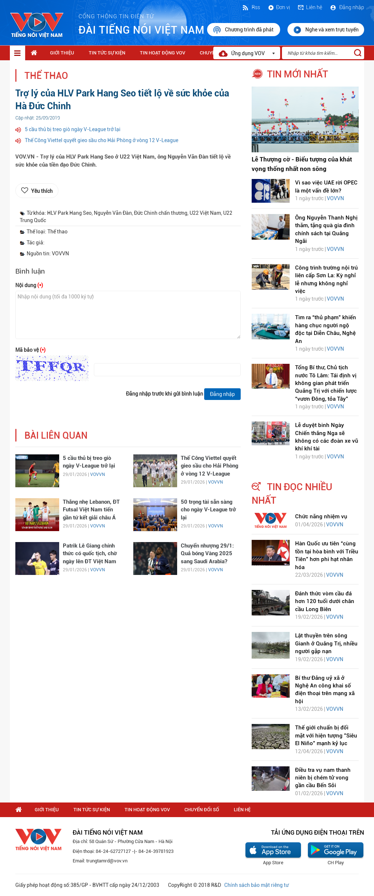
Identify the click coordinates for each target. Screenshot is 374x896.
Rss (251, 7)
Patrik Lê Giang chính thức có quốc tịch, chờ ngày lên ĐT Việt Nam (90, 553)
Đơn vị (278, 7)
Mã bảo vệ (30, 350)
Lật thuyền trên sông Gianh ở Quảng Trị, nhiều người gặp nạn (326, 643)
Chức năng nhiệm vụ (321, 516)
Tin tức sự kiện (107, 53)
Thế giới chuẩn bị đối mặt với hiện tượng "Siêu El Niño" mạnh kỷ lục (326, 735)
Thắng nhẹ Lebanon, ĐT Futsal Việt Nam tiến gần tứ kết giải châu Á (91, 510)
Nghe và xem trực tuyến (326, 30)
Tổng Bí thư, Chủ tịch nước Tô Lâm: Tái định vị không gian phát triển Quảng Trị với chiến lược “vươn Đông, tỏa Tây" (326, 383)
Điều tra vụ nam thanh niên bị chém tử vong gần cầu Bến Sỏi (323, 778)
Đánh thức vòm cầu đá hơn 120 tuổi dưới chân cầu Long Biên (324, 601)
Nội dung (29, 285)
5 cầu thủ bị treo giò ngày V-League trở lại (73, 129)
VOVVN (97, 474)
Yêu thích (42, 191)
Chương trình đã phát (244, 30)
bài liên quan (56, 435)
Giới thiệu (62, 53)
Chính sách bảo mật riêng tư (256, 885)
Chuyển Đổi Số (201, 809)
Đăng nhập (346, 7)
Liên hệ (309, 7)
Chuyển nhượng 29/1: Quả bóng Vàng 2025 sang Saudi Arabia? (207, 553)
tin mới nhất (297, 74)
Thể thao (46, 75)
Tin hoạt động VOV (162, 53)
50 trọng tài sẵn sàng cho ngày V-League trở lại (208, 510)
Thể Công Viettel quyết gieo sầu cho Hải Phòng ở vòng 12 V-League (101, 140)
